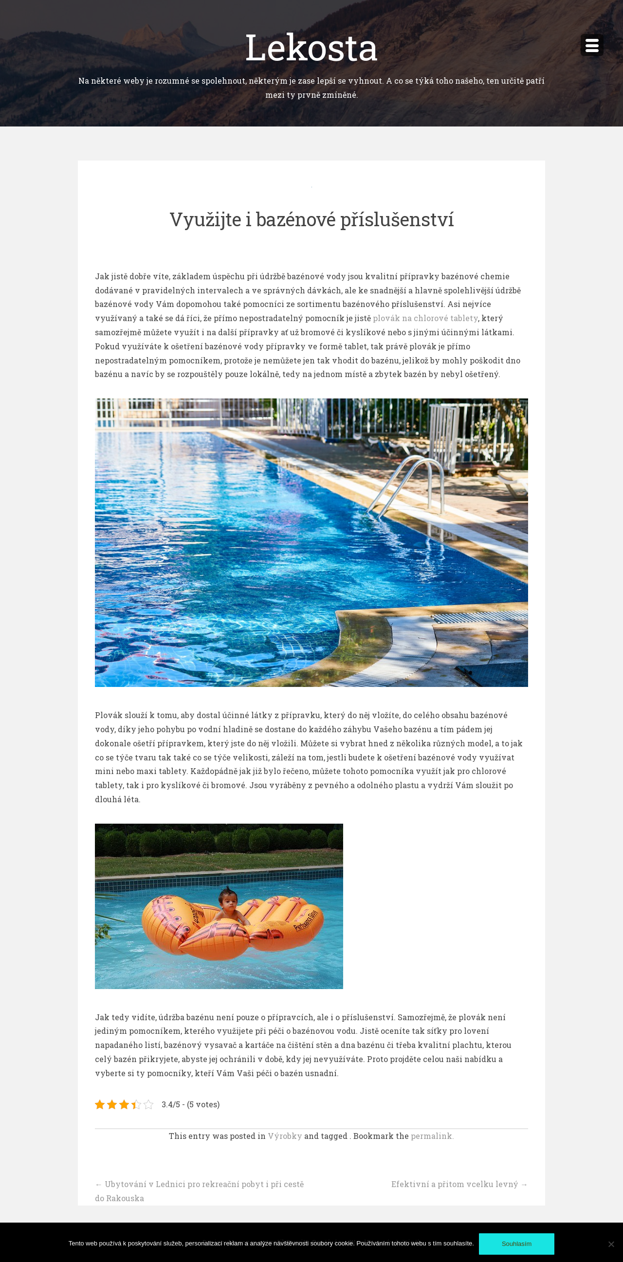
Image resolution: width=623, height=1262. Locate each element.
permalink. (432, 1136)
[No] (611, 1244)
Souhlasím (516, 1243)
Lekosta (312, 46)
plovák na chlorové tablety (425, 318)
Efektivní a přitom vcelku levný (459, 1184)
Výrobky (285, 1136)
